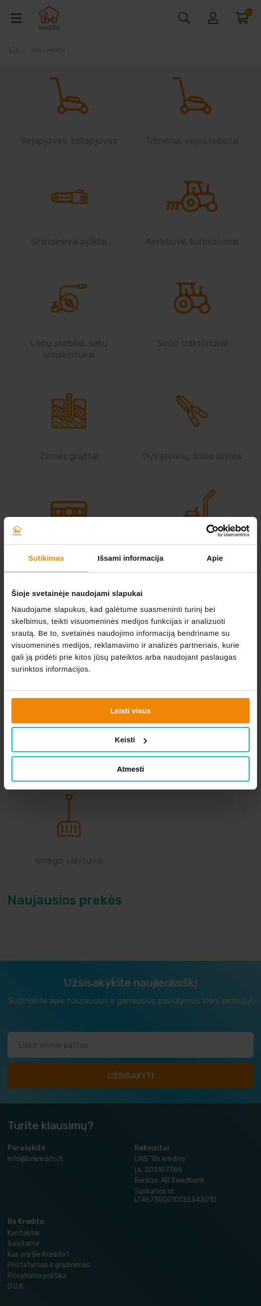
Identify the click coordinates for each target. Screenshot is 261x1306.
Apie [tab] (215, 558)
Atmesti (130, 769)
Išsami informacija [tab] (131, 558)
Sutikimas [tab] (46, 558)
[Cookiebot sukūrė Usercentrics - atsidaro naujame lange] (206, 530)
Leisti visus (130, 710)
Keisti (131, 739)
